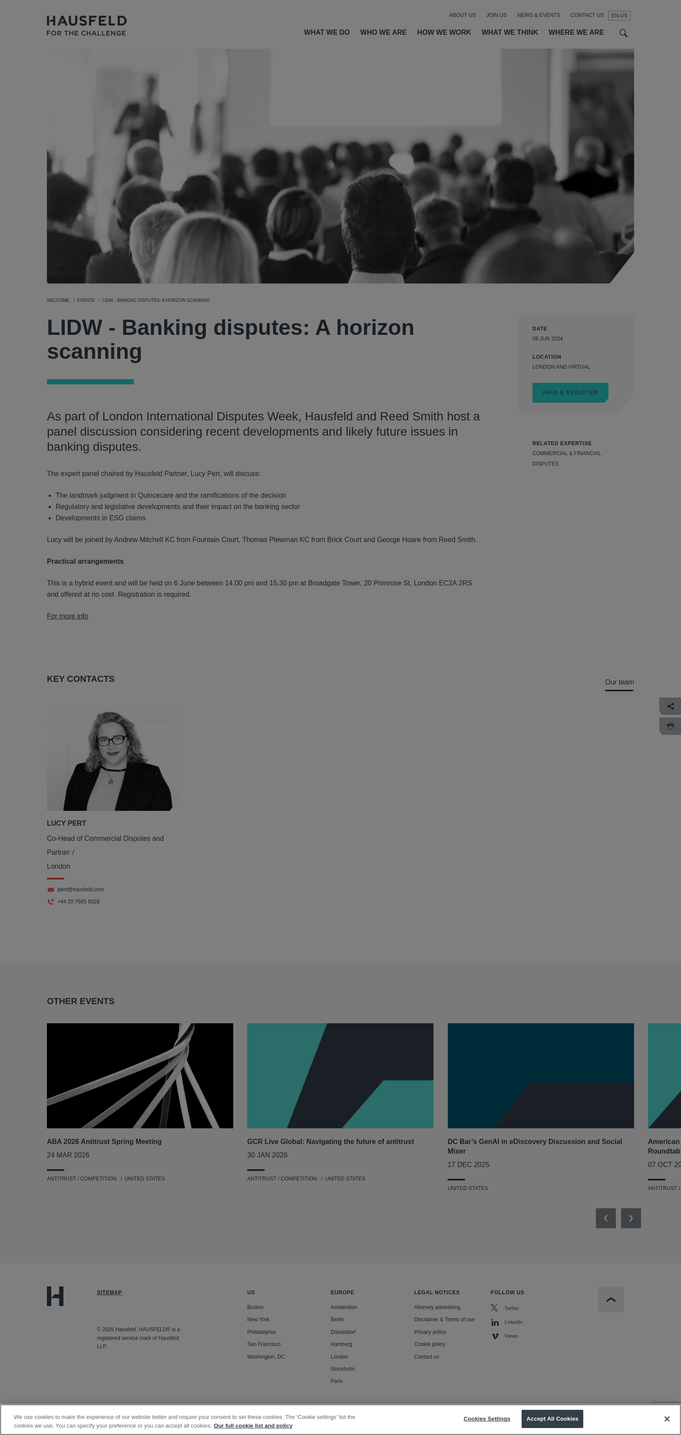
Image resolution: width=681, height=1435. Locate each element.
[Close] (667, 1418)
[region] (340, 1419)
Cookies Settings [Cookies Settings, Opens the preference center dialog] (487, 1418)
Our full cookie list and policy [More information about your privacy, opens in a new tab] (253, 1425)
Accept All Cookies (552, 1418)
